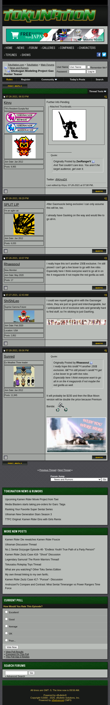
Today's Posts (77, 79)
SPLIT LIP (11, 204)
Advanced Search (16, 676)
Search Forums (14, 665)
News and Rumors (19, 68)
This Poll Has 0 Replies (18, 656)
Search (100, 79)
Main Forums (47, 64)
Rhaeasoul (12, 264)
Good (12, 619)
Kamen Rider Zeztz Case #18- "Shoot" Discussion (33, 554)
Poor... (12, 640)
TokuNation (32, 64)
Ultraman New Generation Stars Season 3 (28, 514)
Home (9, 48)
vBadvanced (57, 700)
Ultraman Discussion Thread (21, 544)
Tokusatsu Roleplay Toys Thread (23, 564)
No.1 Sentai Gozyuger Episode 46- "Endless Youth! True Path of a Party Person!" (50, 549)
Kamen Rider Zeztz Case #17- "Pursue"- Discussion (34, 579)
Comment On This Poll (17, 654)
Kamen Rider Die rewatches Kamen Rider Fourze (32, 539)
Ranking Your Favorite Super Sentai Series (29, 509)
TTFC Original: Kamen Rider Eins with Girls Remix (33, 519)
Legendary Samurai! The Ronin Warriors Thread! (32, 559)
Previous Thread (47, 470)
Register (25, 79)
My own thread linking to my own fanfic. (27, 574)
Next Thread (64, 470)
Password (62, 71)
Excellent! (14, 612)
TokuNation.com (16, 64)
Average (13, 626)
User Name (62, 67)
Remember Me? (97, 67)
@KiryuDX (61, 179)
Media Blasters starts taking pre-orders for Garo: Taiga (35, 504)
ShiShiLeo (11, 301)
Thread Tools (96, 91)
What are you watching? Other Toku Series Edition (33, 569)
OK (10, 633)
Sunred (9, 356)
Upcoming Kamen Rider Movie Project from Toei (32, 499)
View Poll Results (15, 651)
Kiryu (7, 102)
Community (49, 79)
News (20, 48)
